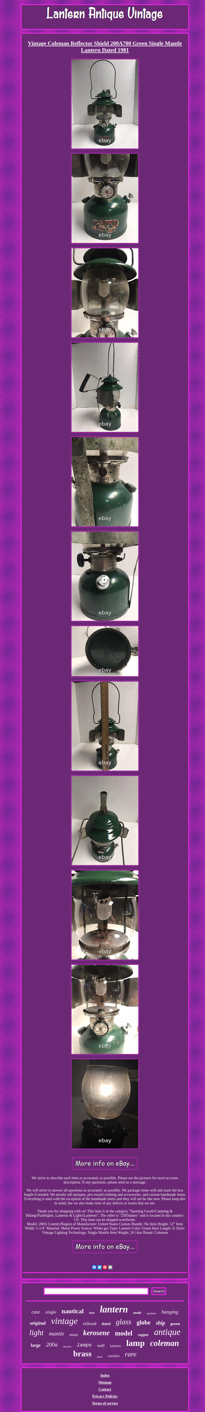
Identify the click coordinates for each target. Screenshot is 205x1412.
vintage (64, 1321)
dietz (99, 1356)
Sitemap (104, 1382)
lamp (135, 1343)
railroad (89, 1323)
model (123, 1333)
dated (106, 1324)
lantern (114, 1309)
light (36, 1332)
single (50, 1312)
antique (167, 1332)
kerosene (96, 1333)
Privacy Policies (104, 1396)
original (38, 1323)
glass (123, 1322)
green (175, 1324)
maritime (151, 1313)
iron (91, 1313)
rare (131, 1354)
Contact (104, 1389)
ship (160, 1323)
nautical (73, 1311)
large (36, 1345)
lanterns (115, 1346)
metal (73, 1335)
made (137, 1313)
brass (82, 1353)
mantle (56, 1333)
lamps (84, 1345)
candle (113, 1356)
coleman (164, 1343)
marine (67, 1346)
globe (144, 1322)
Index (104, 1375)
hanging (170, 1312)
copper (143, 1335)
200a (52, 1344)
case (35, 1312)
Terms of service (105, 1403)
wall (101, 1345)
